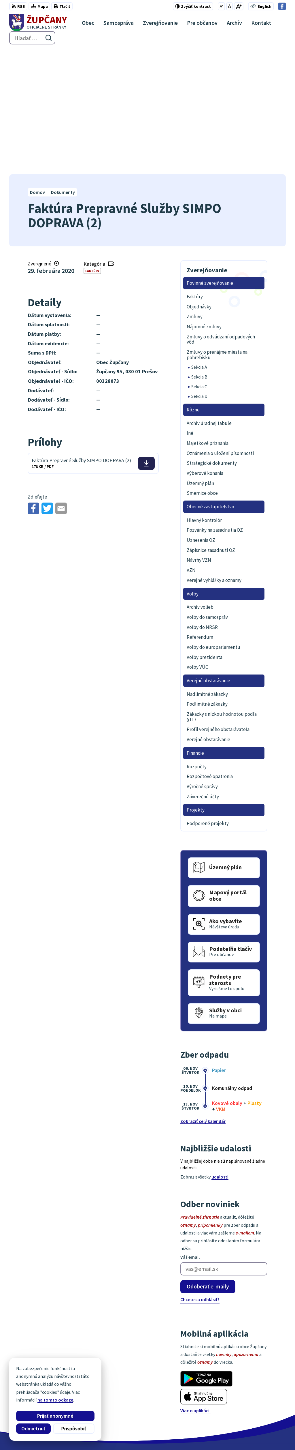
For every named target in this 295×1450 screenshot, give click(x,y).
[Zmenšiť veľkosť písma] (221, 6)
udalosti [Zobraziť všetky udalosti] (219, 1052)
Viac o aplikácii (195, 1285)
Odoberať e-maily (208, 1161)
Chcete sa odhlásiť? (200, 1174)
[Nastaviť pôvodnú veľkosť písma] (229, 6)
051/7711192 (261, 1394)
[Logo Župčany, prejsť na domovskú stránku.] (38, 22)
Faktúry (92, 145)
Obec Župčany (158, 1434)
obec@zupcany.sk (267, 1401)
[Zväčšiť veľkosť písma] (238, 6)
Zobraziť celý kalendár (203, 996)
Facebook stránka (267, 1408)
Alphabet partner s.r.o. (84, 1434)
